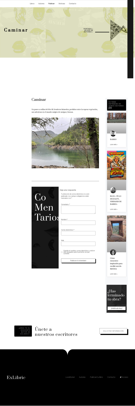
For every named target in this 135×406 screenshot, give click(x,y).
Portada (88, 29)
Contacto (72, 4)
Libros (32, 4)
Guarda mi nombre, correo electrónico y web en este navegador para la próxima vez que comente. (79, 252)
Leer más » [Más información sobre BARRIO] (114, 144)
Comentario (65, 204)
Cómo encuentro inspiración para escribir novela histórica (116, 263)
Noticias (62, 4)
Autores (41, 4)
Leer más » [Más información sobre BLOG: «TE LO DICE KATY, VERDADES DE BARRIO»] (114, 209)
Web (62, 240)
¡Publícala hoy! (116, 308)
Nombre (64, 219)
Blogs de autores (88, 31)
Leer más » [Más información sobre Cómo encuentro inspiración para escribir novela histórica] (114, 274)
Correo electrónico (67, 230)
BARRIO (113, 139)
